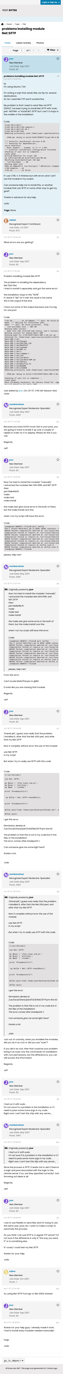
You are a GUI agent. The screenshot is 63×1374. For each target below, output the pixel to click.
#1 (58, 76)
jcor (21, 390)
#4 (57, 422)
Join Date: (14, 66)
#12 (57, 1289)
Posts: (12, 69)
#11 (57, 1218)
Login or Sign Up (51, 2)
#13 (57, 1322)
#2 (58, 237)
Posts (8, 42)
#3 (58, 271)
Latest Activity (23, 42)
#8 (58, 891)
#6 (58, 584)
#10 (57, 1142)
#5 (57, 477)
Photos (40, 42)
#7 (58, 728)
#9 (58, 1099)
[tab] (7, 43)
